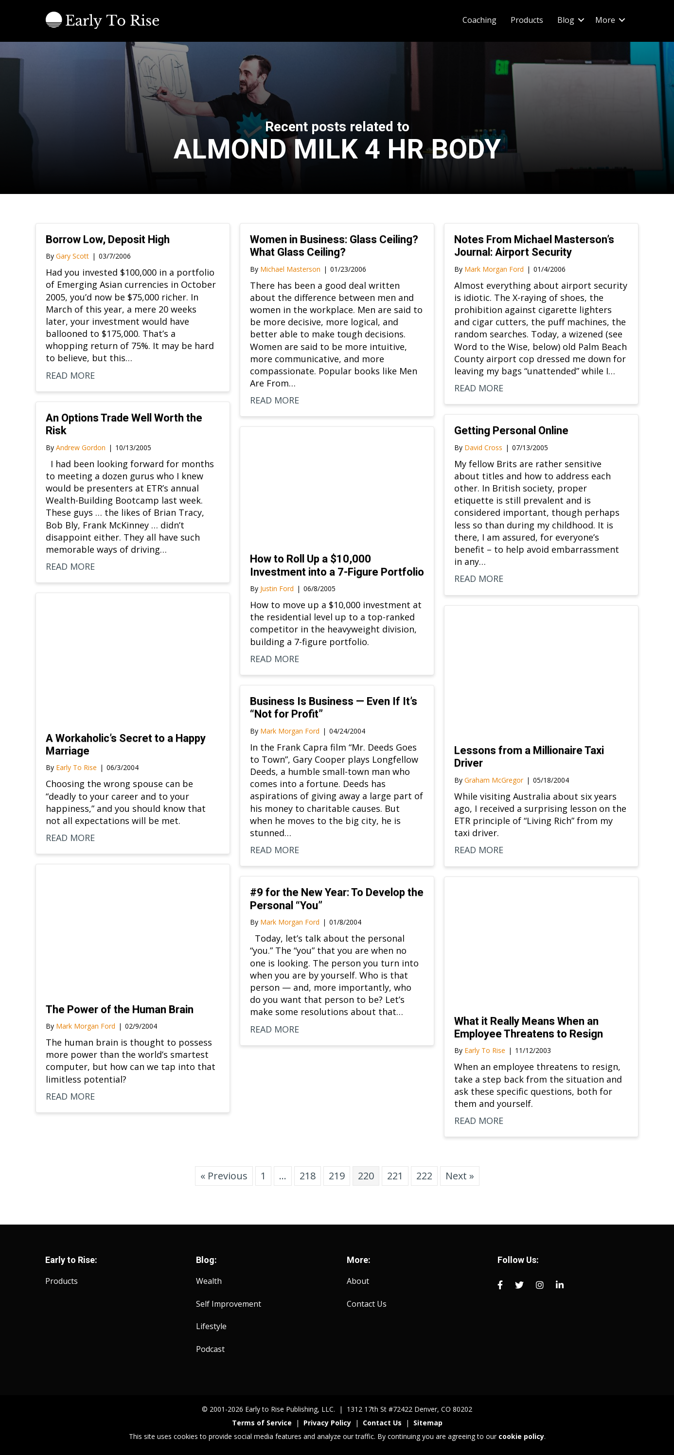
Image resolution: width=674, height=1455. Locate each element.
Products (527, 20)
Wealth (209, 1281)
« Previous (224, 1175)
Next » (459, 1175)
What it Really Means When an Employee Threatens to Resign (528, 1027)
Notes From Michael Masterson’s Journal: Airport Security (534, 245)
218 (308, 1175)
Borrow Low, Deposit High (108, 239)
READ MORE (70, 375)
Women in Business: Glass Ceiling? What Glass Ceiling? (334, 245)
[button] (581, 20)
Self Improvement (228, 1303)
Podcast (210, 1349)
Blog (565, 20)
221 (395, 1175)
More (605, 20)
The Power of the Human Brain (120, 1009)
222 (424, 1175)
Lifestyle (211, 1326)
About (358, 1281)
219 (337, 1175)
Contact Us (367, 1303)
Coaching (479, 20)
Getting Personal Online (511, 430)
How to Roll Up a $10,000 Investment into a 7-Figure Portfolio (337, 565)
